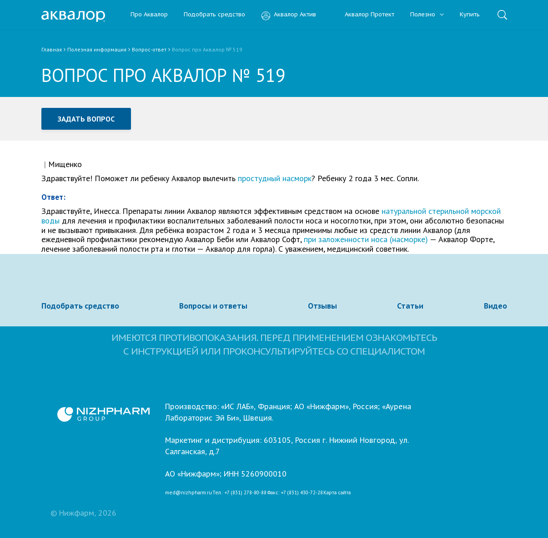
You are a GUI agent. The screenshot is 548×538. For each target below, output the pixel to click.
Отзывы (322, 305)
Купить (470, 14)
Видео (495, 305)
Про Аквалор (149, 14)
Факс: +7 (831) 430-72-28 (295, 493)
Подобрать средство (214, 14)
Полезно (427, 14)
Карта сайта (337, 493)
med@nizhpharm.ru (188, 493)
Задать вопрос (86, 118)
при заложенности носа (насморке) (366, 239)
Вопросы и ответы (213, 305)
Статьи (410, 305)
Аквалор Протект (363, 14)
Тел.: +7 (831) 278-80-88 (239, 493)
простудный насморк (275, 178)
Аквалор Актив (288, 14)
